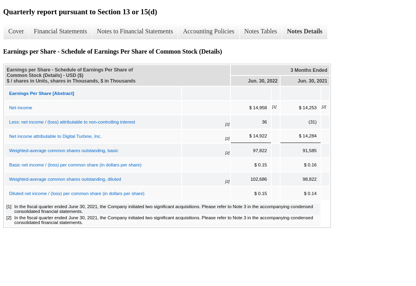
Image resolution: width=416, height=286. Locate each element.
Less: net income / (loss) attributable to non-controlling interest (72, 122)
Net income (20, 107)
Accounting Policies (208, 31)
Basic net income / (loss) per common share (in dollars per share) (75, 164)
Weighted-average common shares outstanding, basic (63, 150)
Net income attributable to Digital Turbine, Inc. (55, 136)
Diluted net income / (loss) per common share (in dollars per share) (77, 193)
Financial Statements (60, 31)
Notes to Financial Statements (135, 31)
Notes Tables (260, 31)
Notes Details (304, 31)
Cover (16, 31)
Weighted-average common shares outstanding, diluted (65, 179)
